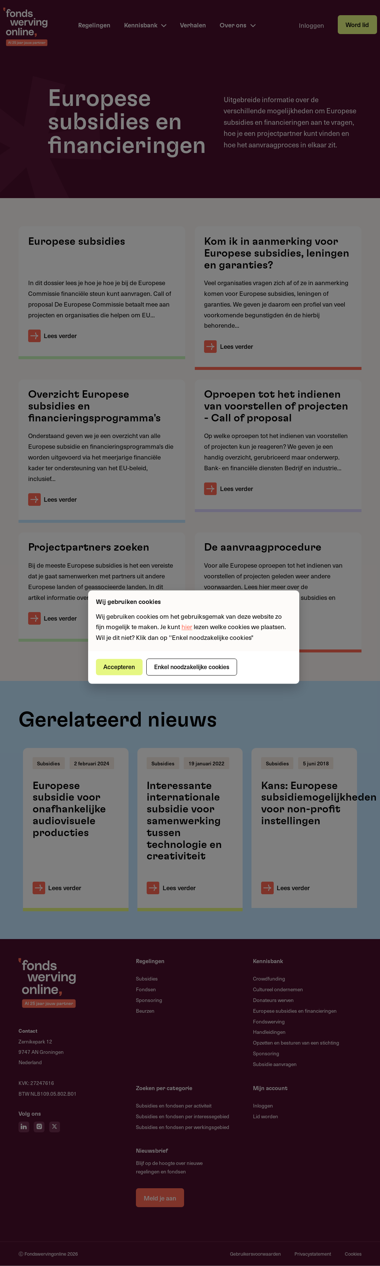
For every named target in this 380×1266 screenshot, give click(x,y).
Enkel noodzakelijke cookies (192, 666)
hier (186, 627)
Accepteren (120, 666)
